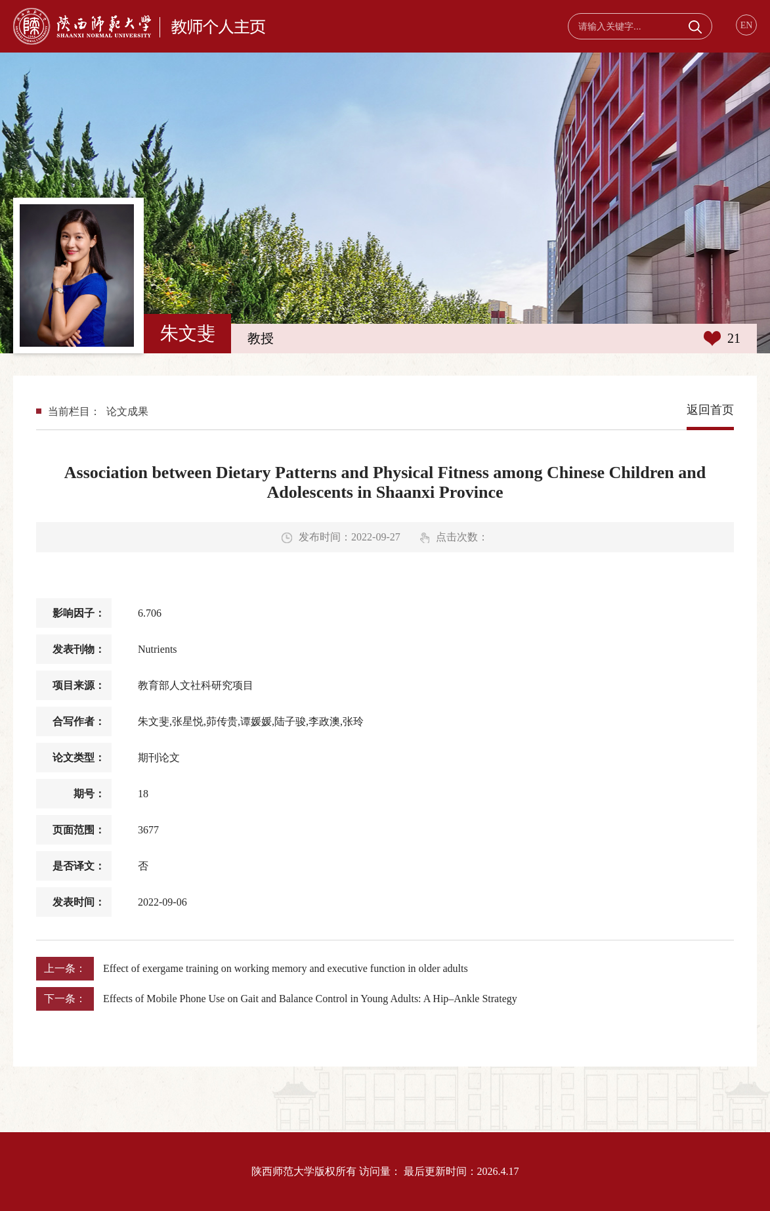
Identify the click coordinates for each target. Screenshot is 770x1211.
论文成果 (127, 411)
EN (746, 25)
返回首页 (710, 409)
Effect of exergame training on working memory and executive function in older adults (285, 968)
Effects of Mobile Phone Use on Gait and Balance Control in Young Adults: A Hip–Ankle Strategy (310, 998)
